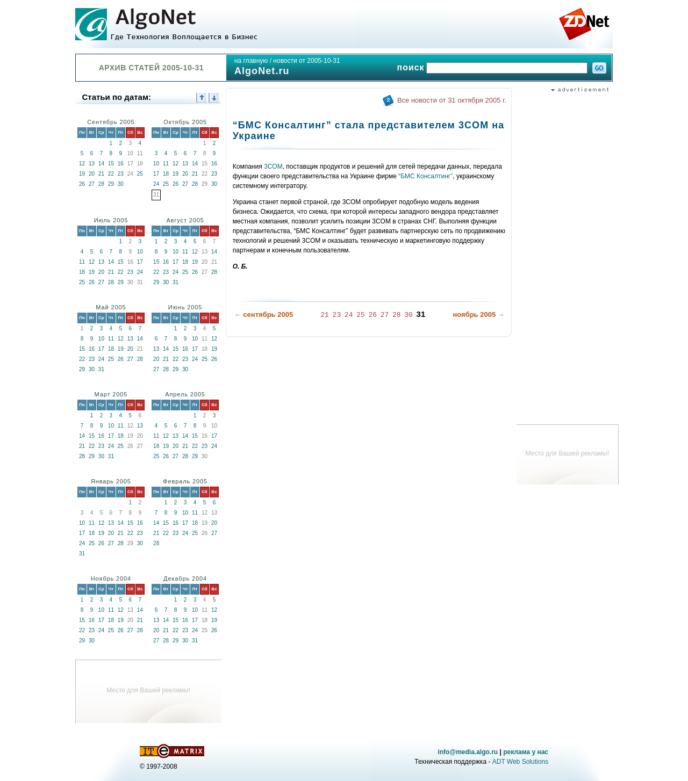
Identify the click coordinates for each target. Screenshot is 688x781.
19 (82, 174)
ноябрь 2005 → (478, 314)
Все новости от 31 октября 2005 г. (451, 100)
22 (111, 174)
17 (156, 174)
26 (82, 184)
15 (111, 164)
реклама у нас (525, 752)
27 (92, 184)
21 (101, 174)
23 (121, 174)
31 (175, 282)
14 (101, 164)
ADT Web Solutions (520, 761)
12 (82, 164)
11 (166, 164)
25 (140, 174)
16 (121, 164)
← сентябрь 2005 (263, 314)
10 (156, 164)
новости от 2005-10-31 (306, 60)
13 (92, 164)
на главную (251, 60)
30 (121, 184)
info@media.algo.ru (468, 752)
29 (111, 184)
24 (156, 184)
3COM (273, 166)
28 (101, 184)
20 (92, 174)
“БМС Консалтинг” (425, 176)
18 (166, 174)
